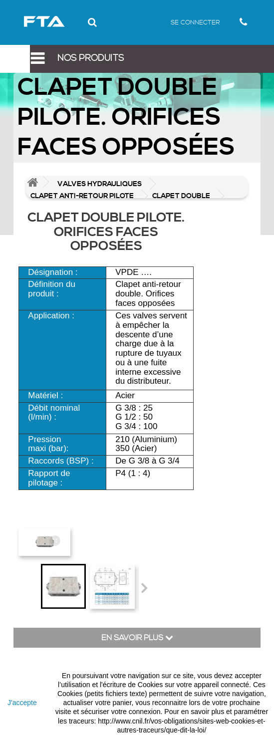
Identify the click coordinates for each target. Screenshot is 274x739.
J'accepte (22, 703)
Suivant (144, 588)
